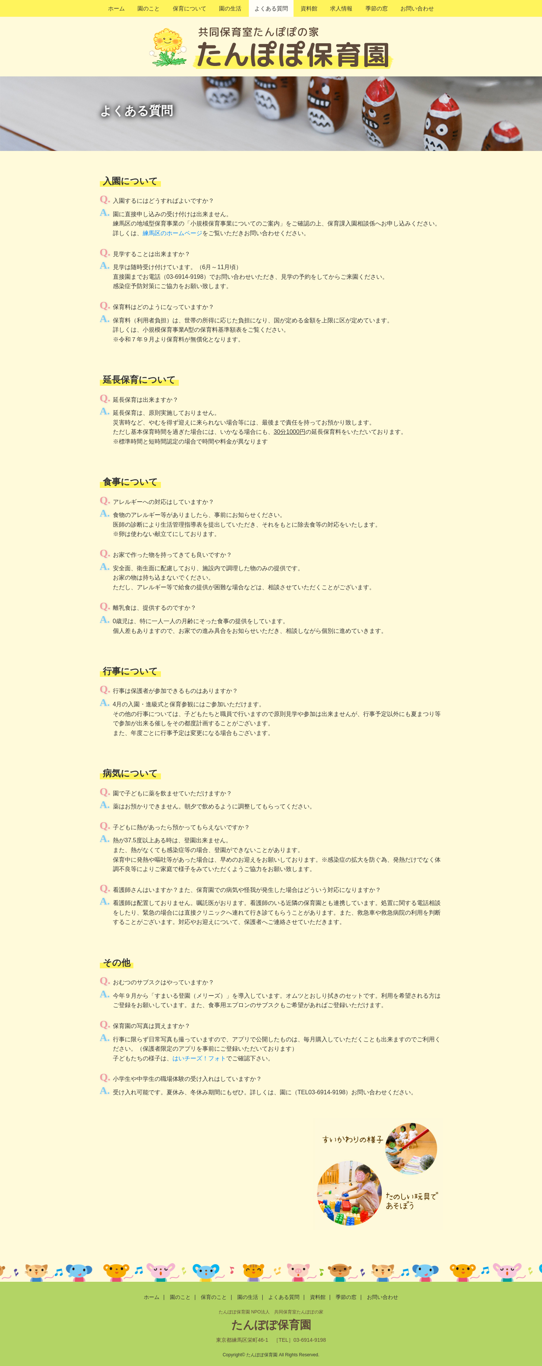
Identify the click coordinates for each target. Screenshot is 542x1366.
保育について (189, 8)
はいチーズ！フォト (199, 1058)
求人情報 (341, 8)
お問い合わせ (417, 8)
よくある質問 (271, 8)
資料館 (309, 8)
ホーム (116, 8)
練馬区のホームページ (172, 233)
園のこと (148, 8)
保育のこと (214, 1297)
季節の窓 (376, 8)
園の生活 (230, 8)
